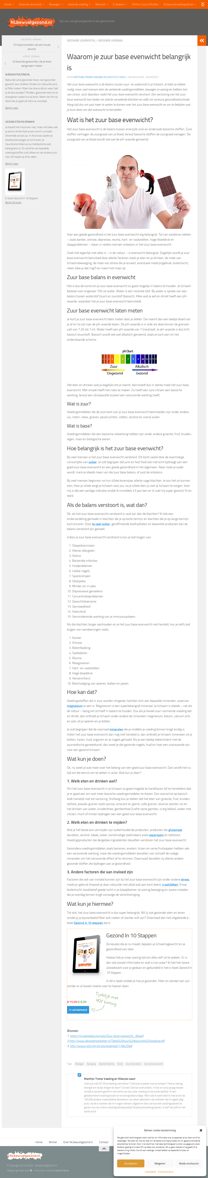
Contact (103, 1142)
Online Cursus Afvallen (145, 4)
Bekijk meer (11, 108)
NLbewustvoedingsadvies (178, 4)
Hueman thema (61, 1170)
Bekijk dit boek (13, 202)
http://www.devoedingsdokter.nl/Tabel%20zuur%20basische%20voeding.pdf (116, 1041)
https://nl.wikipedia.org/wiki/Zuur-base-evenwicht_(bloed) (106, 1036)
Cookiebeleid (150, 1171)
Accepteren (130, 1163)
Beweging (91, 1064)
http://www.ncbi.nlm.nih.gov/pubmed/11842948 (101, 1046)
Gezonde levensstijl (30, 4)
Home (7, 4)
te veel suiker (101, 524)
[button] (201, 1130)
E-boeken (118, 4)
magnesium (75, 706)
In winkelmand (78, 1009)
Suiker (120, 1064)
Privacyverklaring (165, 1171)
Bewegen (54, 4)
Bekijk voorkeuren (189, 1163)
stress (185, 879)
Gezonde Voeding (106, 1064)
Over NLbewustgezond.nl (78, 1142)
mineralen (116, 729)
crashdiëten (170, 885)
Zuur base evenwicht (153, 1064)
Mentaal (100, 4)
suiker (93, 462)
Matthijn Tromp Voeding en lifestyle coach (100, 77)
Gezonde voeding (78, 4)
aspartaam (156, 835)
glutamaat (175, 830)
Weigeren (159, 1163)
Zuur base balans (133, 1064)
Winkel (53, 1142)
